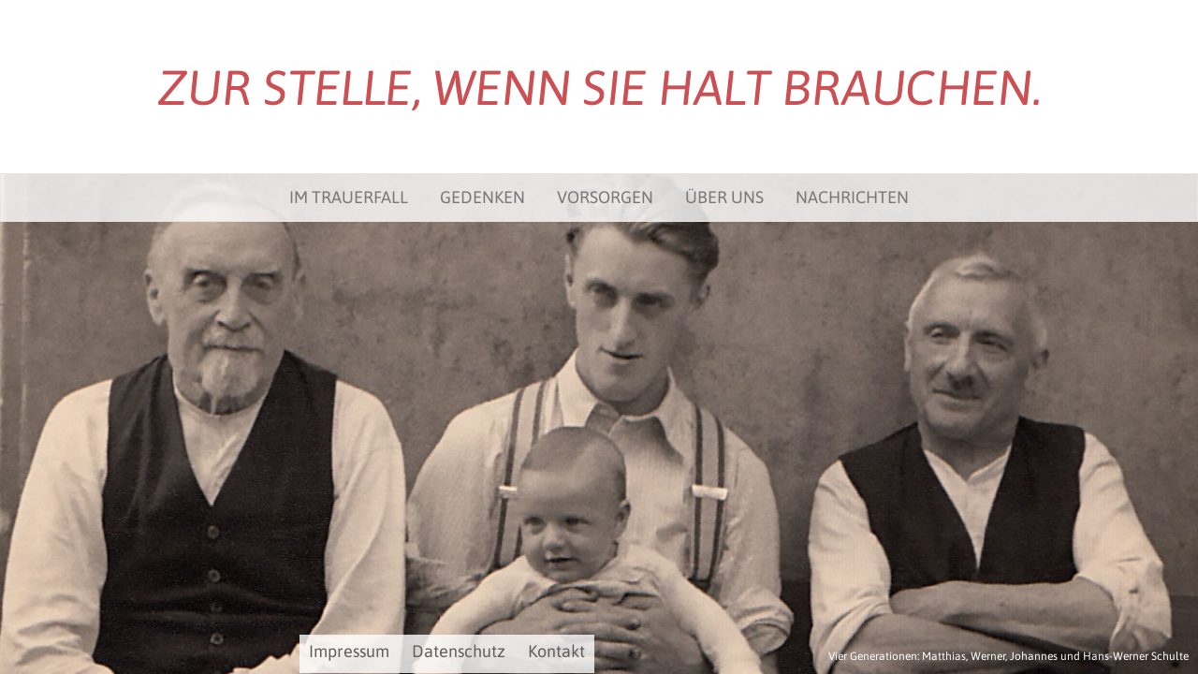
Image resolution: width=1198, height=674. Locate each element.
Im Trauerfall (348, 197)
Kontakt (556, 651)
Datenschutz (458, 651)
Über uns (724, 197)
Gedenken (482, 197)
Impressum (349, 651)
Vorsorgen (605, 197)
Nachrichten (852, 197)
